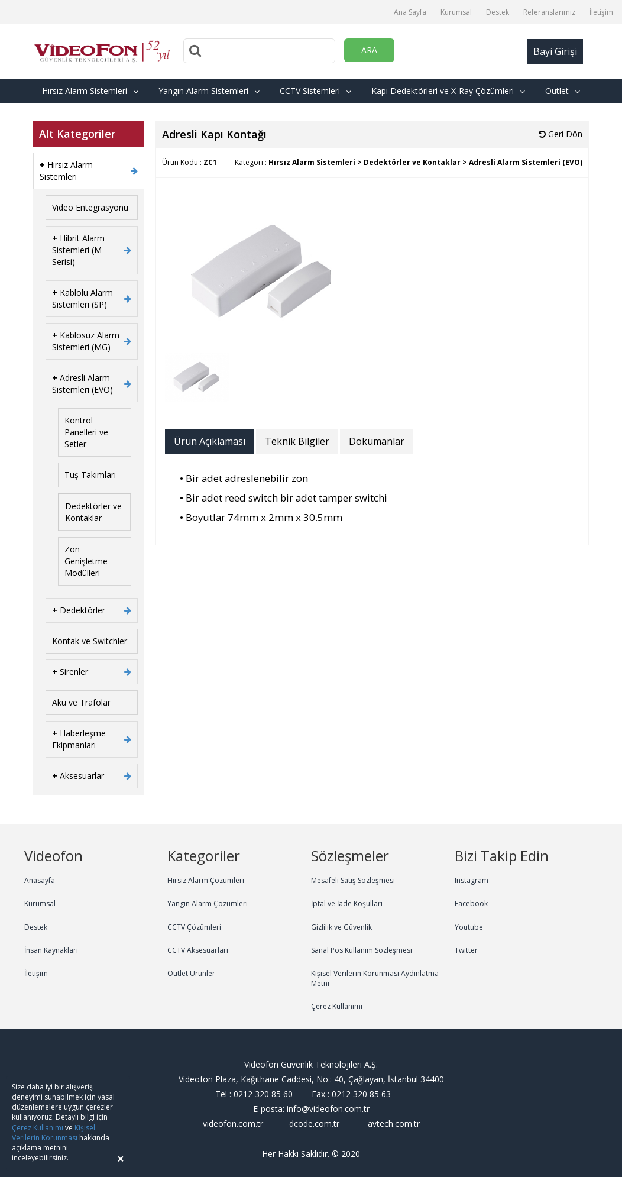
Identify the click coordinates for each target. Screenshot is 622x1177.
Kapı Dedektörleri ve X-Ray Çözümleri (448, 90)
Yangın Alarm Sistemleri (209, 90)
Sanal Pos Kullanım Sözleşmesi (361, 950)
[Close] (120, 1159)
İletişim (601, 12)
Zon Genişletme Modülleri (86, 561)
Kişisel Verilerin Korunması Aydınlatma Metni (375, 978)
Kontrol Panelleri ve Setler (86, 432)
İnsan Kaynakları (51, 950)
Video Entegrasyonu (90, 207)
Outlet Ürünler (191, 973)
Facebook (471, 903)
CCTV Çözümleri (194, 927)
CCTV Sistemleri (315, 90)
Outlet (562, 90)
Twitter (466, 950)
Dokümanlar (376, 441)
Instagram (471, 880)
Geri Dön (560, 134)
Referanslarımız (549, 12)
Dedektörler (78, 610)
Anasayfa (39, 880)
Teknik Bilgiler (297, 441)
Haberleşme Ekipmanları (79, 739)
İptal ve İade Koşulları (347, 903)
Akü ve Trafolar (81, 702)
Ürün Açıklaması (209, 441)
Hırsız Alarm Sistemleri (90, 90)
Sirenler (70, 671)
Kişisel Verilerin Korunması (53, 1133)
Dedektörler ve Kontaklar (93, 511)
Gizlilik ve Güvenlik (341, 927)
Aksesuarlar (78, 775)
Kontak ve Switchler (89, 640)
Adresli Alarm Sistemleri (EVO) (82, 383)
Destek (497, 12)
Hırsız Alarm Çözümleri (205, 880)
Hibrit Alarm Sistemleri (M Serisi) (78, 249)
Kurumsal (456, 12)
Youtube (469, 927)
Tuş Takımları (90, 474)
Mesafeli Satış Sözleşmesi (353, 880)
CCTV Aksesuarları (197, 950)
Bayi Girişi (555, 51)
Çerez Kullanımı (336, 1006)
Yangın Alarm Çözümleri (207, 903)
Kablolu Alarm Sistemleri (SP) (82, 298)
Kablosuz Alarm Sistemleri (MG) (85, 341)
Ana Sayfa (410, 12)
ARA (369, 50)
